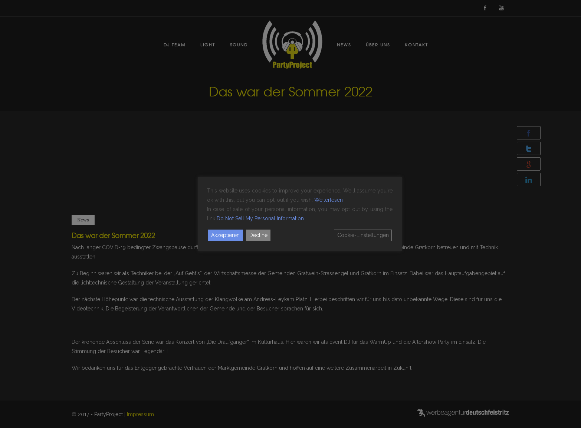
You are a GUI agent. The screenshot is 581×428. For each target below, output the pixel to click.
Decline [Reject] (258, 235)
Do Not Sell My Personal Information (260, 218)
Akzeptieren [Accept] (225, 235)
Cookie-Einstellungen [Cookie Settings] (363, 235)
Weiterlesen (328, 200)
